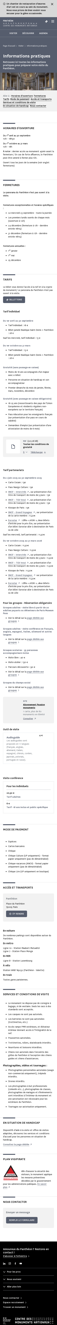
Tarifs (6, 99)
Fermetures (40, 95)
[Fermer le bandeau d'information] (52, 4)
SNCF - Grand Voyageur (20, 512)
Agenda (43, 33)
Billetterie (14, 299)
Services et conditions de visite (19, 102)
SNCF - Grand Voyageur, (20, 575)
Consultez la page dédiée (16, 1144)
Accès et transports (41, 99)
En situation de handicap (16, 105)
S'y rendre (16, 913)
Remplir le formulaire (22, 1220)
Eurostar (12, 520)
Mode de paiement (19, 99)
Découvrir (28, 33)
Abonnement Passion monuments (34, 706)
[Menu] (52, 21)
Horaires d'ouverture (22, 95)
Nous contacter (38, 105)
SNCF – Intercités (17, 492)
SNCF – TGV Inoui (17, 499)
